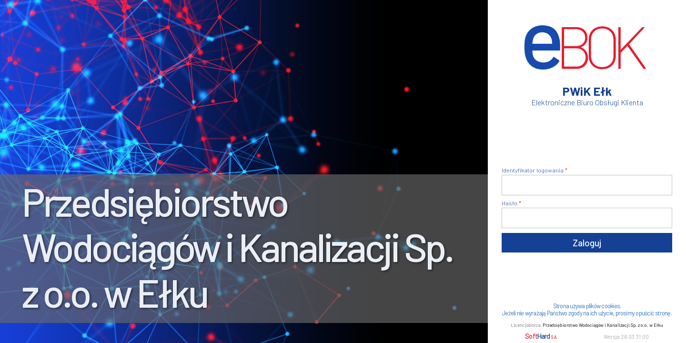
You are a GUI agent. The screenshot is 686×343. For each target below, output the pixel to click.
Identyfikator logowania (533, 170)
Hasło (509, 203)
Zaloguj (587, 242)
